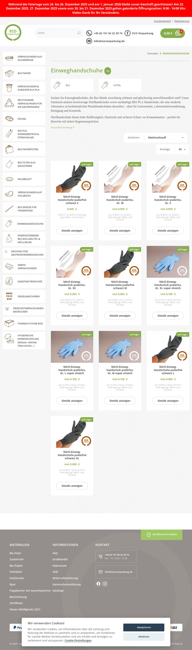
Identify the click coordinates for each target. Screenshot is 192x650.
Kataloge (58, 590)
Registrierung (182, 21)
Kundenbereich (162, 21)
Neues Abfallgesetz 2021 (25, 609)
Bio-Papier (16, 565)
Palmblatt (16, 571)
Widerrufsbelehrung (65, 578)
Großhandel (60, 559)
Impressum (60, 565)
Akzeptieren (144, 627)
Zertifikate (16, 603)
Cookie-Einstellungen (78, 640)
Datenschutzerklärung (67, 584)
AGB (55, 571)
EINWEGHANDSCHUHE (176, 53)
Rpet (13, 584)
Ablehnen (143, 636)
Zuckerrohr (17, 559)
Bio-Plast (15, 553)
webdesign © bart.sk (171, 643)
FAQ (55, 553)
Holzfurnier (17, 578)
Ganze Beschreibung (61, 127)
